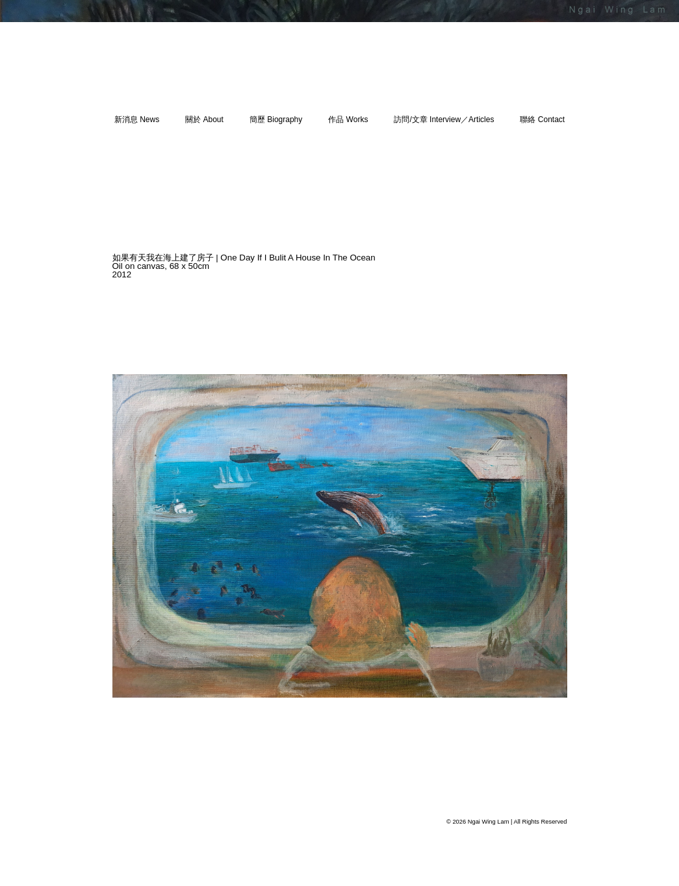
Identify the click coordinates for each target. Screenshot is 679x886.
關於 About (204, 119)
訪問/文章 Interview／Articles (444, 119)
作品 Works (348, 119)
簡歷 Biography (276, 119)
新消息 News (136, 119)
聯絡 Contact (542, 119)
